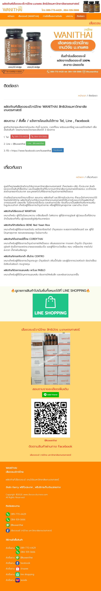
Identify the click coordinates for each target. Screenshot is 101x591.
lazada (24, 580)
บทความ (69, 16)
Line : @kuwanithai (36, 143)
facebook (25, 563)
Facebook (57, 150)
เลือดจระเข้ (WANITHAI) (28, 16)
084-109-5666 (39, 136)
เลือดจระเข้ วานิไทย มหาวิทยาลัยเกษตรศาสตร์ (50, 455)
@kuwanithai (50, 440)
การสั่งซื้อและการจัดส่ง (52, 16)
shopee (24, 568)
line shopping (27, 574)
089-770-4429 (20, 136)
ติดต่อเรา (80, 16)
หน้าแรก (11, 16)
